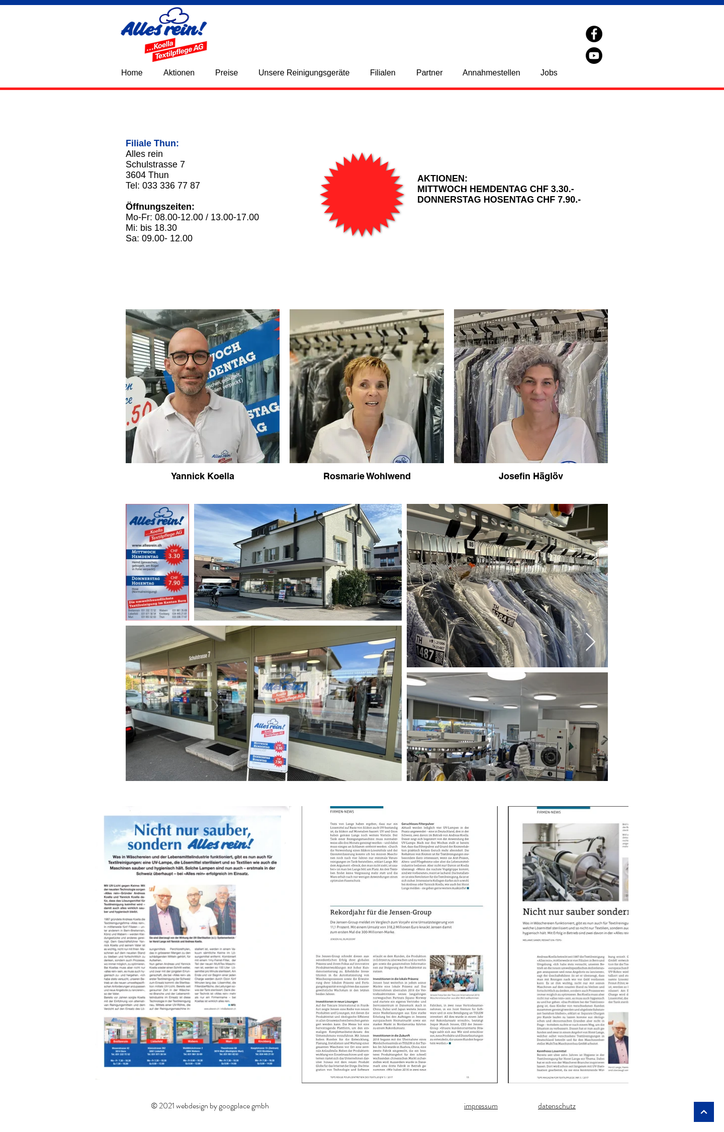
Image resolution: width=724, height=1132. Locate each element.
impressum (481, 1105)
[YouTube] (594, 55)
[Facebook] (594, 34)
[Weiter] (704, 1112)
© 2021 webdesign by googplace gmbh (210, 1105)
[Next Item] (590, 642)
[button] (388, 72)
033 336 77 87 (171, 186)
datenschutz (557, 1105)
